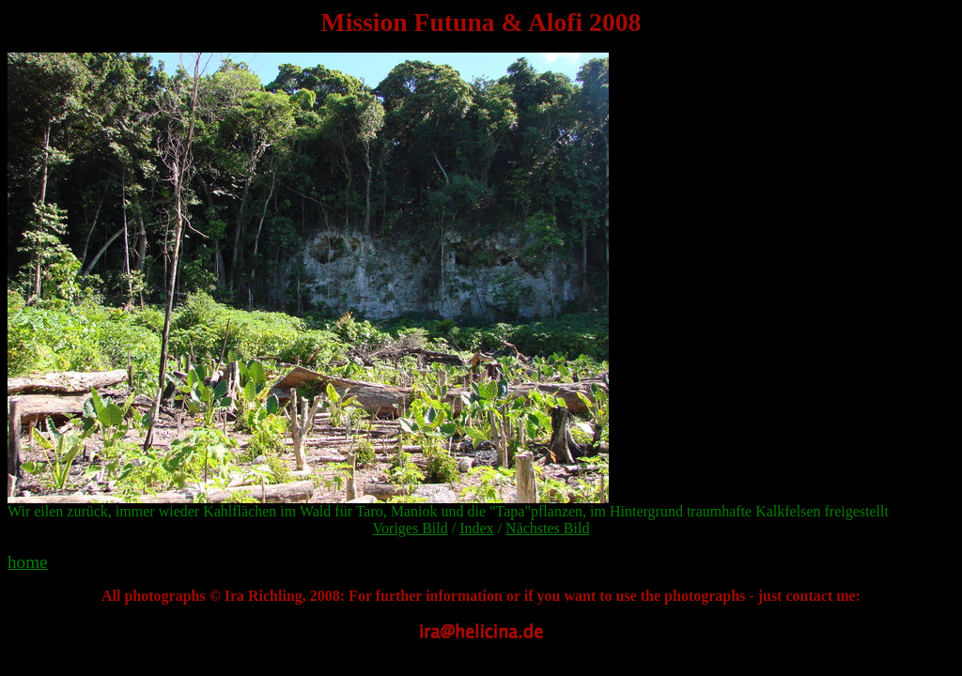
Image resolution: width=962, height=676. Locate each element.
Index (476, 528)
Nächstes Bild (547, 528)
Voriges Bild (410, 528)
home (28, 562)
